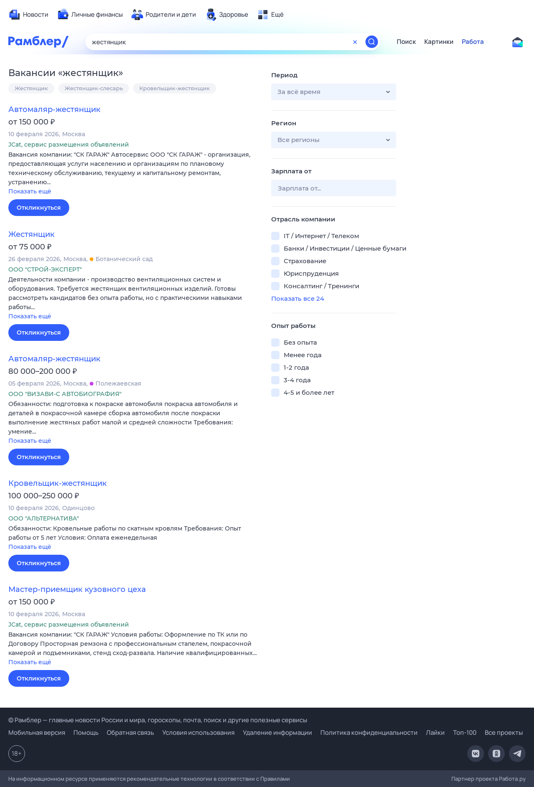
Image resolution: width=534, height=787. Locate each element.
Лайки (435, 732)
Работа (473, 42)
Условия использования (198, 732)
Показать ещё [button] (29, 191)
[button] (133, 173)
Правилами (275, 778)
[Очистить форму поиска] (355, 41)
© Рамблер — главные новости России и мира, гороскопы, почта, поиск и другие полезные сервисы (157, 720)
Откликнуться (39, 207)
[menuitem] (28, 14)
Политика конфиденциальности (369, 732)
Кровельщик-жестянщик (174, 88)
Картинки (438, 42)
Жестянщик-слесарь (94, 88)
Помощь (85, 732)
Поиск (406, 42)
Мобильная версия (36, 732)
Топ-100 (464, 732)
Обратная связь (130, 732)
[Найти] (371, 41)
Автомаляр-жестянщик (54, 109)
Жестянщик (31, 88)
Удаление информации (277, 732)
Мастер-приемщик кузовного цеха (77, 589)
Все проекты (504, 732)
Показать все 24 (297, 298)
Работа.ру (512, 778)
